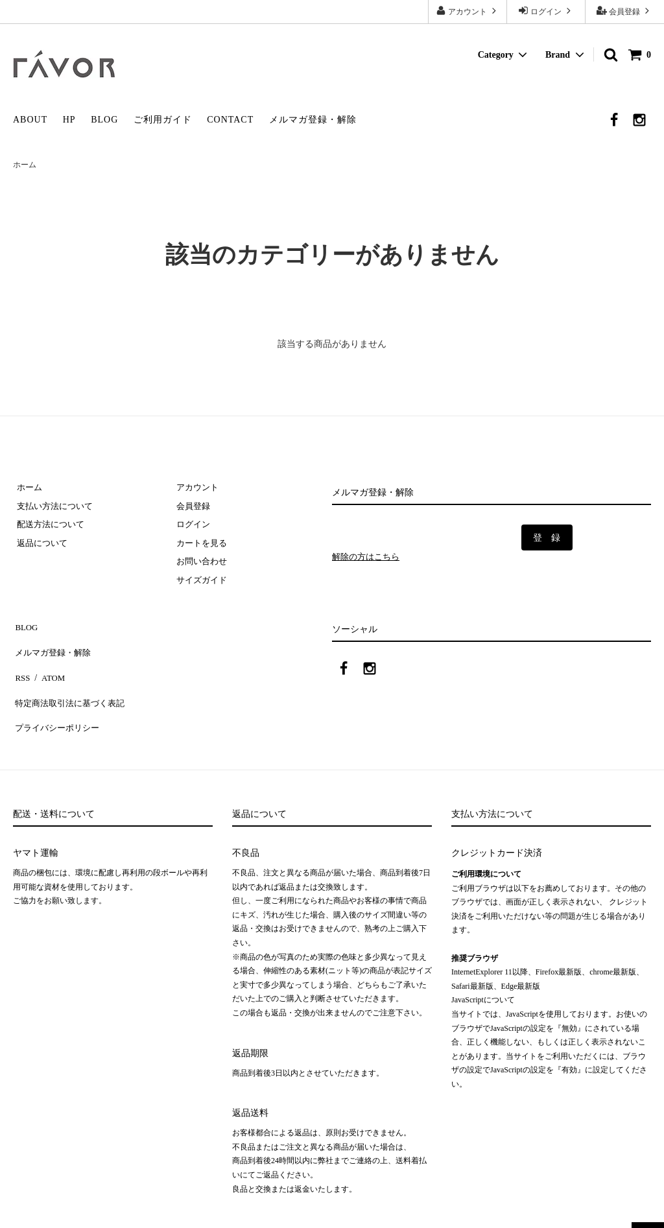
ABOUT (30, 119)
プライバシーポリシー (58, 704)
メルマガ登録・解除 (313, 119)
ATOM (48, 666)
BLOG (104, 119)
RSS (21, 666)
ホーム (24, 164)
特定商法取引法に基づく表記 (72, 686)
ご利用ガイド (163, 119)
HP (69, 119)
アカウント (467, 10)
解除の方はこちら (368, 557)
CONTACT (230, 119)
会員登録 (624, 10)
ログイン (546, 10)
